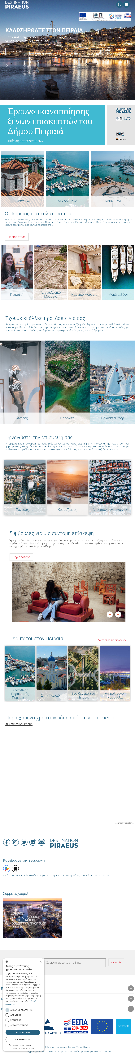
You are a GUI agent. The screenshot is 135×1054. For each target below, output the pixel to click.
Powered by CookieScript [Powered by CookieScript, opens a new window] (23, 1048)
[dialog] (23, 1004)
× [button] (40, 962)
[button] (23, 1045)
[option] (67, 50)
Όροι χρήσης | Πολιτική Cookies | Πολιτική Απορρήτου (48, 1051)
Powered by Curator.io (124, 823)
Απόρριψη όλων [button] (22, 1039)
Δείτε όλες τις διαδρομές (112, 640)
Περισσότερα (17, 51)
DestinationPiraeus (19, 724)
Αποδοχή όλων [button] (23, 1032)
